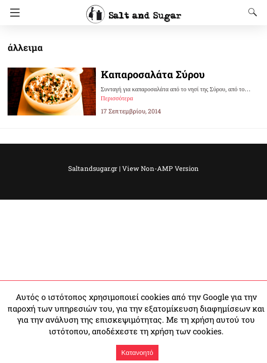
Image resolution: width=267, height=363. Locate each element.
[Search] (250, 12)
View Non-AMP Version (157, 168)
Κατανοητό (137, 352)
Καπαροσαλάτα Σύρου (149, 74)
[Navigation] (12, 12)
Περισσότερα (117, 98)
